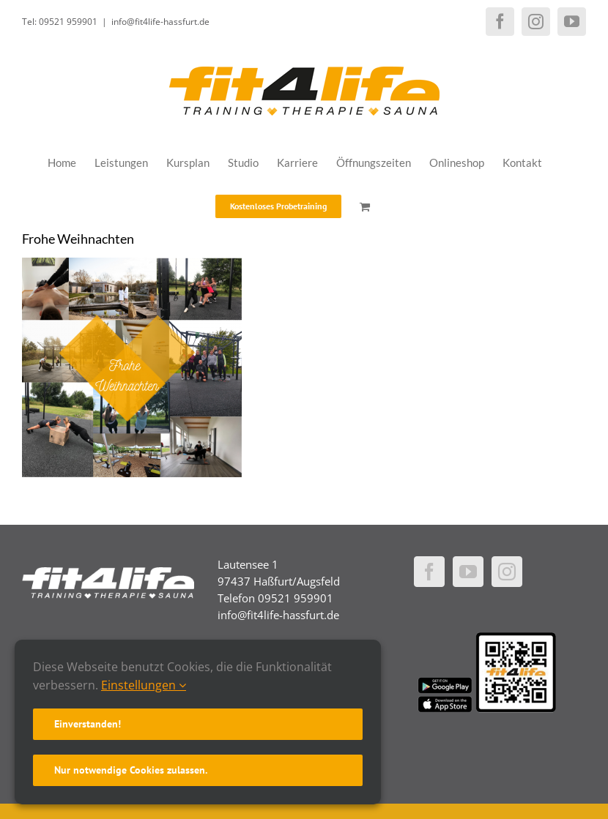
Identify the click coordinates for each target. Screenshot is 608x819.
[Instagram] (507, 571)
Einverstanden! (87, 723)
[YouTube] (468, 571)
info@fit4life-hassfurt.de (160, 21)
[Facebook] (429, 571)
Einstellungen (143, 685)
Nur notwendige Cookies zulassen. (130, 770)
